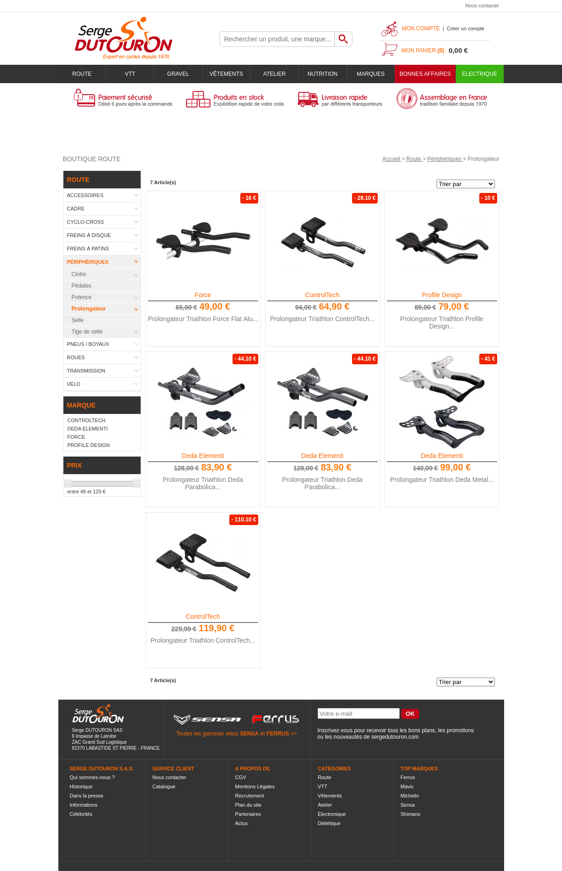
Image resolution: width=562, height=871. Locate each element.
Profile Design (442, 295)
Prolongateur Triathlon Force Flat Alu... (203, 318)
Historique (81, 786)
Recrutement (249, 795)
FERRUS (278, 733)
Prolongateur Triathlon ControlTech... (322, 318)
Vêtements (226, 74)
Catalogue (164, 786)
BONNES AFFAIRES (424, 74)
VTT (130, 74)
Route (81, 74)
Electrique (479, 74)
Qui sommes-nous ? (92, 777)
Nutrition (322, 74)
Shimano (410, 814)
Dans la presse (86, 795)
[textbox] (277, 39)
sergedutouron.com (395, 737)
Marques (371, 74)
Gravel (178, 74)
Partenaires (248, 814)
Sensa (408, 805)
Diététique (329, 823)
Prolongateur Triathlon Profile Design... (441, 322)
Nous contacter (482, 5)
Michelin (410, 795)
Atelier (274, 74)
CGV (240, 777)
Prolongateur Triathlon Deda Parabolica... (203, 483)
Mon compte (421, 28)
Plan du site (248, 805)
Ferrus (408, 777)
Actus (241, 823)
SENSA (249, 733)
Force (203, 295)
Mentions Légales (255, 786)
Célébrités (81, 814)
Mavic (407, 786)
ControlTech (322, 295)
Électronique (332, 814)
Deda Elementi (203, 455)
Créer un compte (465, 28)
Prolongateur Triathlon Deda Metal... (442, 479)
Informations (84, 805)
